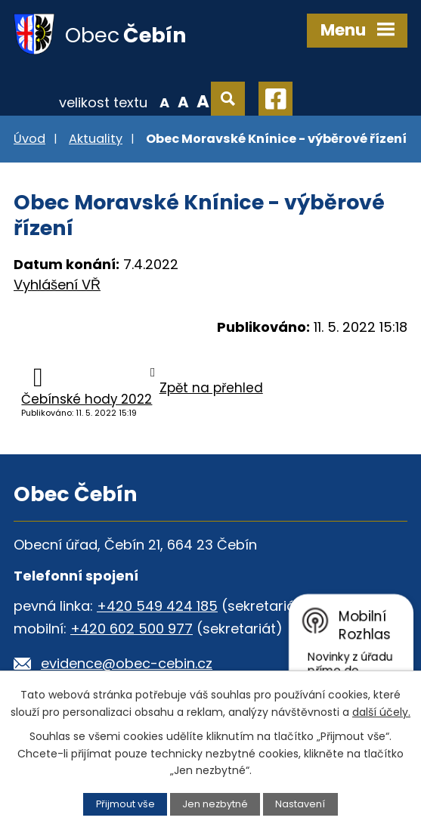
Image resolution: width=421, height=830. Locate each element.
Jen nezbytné (215, 803)
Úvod (29, 138)
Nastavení (300, 803)
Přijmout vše (125, 803)
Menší (164, 101)
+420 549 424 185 (157, 605)
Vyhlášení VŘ (57, 284)
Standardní (183, 101)
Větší (203, 101)
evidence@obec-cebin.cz (126, 663)
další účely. (381, 712)
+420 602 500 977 (131, 628)
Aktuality (95, 138)
